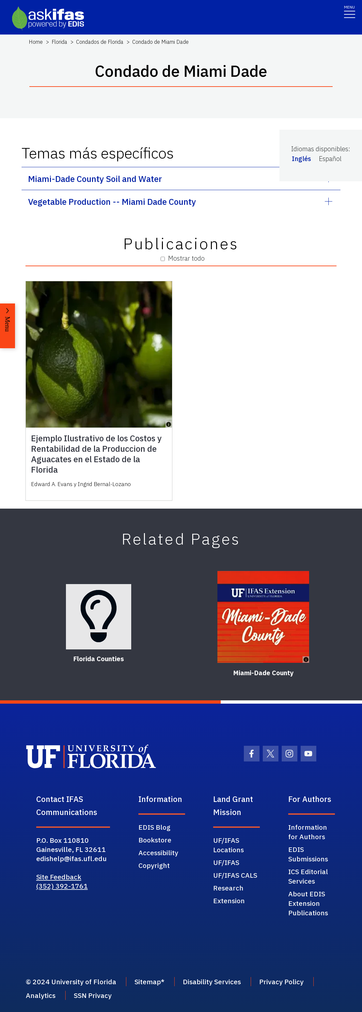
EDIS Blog (154, 827)
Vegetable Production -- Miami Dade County (112, 201)
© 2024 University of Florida (71, 981)
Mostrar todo (183, 258)
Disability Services (212, 981)
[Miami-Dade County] (263, 617)
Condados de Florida (99, 42)
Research (228, 887)
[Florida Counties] (98, 616)
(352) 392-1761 (62, 885)
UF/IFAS (226, 862)
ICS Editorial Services (308, 876)
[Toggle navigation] (349, 11)
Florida (59, 42)
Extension (229, 900)
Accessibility (158, 852)
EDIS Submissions (308, 854)
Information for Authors (307, 832)
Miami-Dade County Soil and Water (95, 178)
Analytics (40, 995)
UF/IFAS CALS (235, 875)
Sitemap (147, 981)
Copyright (154, 865)
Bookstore (154, 839)
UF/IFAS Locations (228, 845)
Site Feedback (58, 876)
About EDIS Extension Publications (308, 903)
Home (36, 42)
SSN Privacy (93, 995)
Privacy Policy (281, 981)
